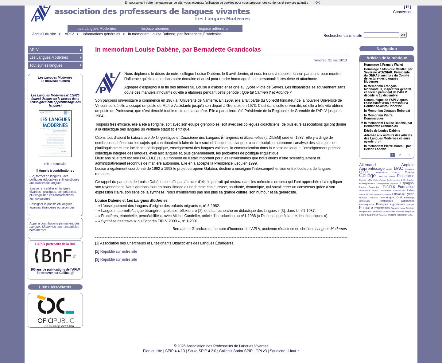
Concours (382, 176)
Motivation (374, 198)
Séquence (409, 211)
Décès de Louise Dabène (382, 130)
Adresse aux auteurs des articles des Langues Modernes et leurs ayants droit (388, 138)
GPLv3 (261, 351)
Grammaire (364, 190)
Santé (402, 208)
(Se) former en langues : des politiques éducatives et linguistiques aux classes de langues (54, 179)
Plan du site (152, 351)
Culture (392, 177)
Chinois (396, 172)
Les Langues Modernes (96, 28)
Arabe (389, 169)
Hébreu (375, 191)
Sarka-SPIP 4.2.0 (202, 351)
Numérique (387, 197)
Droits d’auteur (380, 180)
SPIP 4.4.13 (175, 351)
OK (317, 2)
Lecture (369, 194)
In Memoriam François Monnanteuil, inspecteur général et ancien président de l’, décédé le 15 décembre (387, 91)
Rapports (395, 208)
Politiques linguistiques (390, 204)
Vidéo (410, 215)
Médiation (363, 198)
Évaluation (374, 187)
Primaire (366, 207)
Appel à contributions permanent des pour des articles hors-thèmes (54, 227)
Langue (362, 194)
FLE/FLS (389, 187)
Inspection (386, 190)
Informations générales (101, 34)
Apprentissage (372, 168)
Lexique (377, 194)
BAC (398, 168)
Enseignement (367, 183)
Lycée (409, 194)
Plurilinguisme (366, 204)
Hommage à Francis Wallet (383, 64)
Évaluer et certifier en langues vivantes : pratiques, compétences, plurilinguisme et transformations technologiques (53, 193)
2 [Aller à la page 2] (400, 155)
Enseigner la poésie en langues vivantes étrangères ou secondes (52, 205)
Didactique (405, 176)
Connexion (402, 12)
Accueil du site (44, 34)
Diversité (362, 180)
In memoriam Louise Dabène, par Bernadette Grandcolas (175, 34)
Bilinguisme (409, 169)
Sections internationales (384, 211)
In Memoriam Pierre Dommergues (378, 117)
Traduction (402, 215)
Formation (406, 187)
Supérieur (372, 214)
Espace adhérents (213, 28)
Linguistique (386, 194)
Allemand (367, 164)
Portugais (410, 204)
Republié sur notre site (118, 251)
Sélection (400, 212)
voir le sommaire (55, 164)
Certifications (381, 172)
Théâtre (392, 214)
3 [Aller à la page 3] (408, 155)
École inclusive (393, 180)
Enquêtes (410, 180)
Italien (410, 190)
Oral (399, 197)
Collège (367, 175)
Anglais (407, 164)
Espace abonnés (155, 28)
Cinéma (409, 172)
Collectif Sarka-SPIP (236, 351)
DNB (370, 180)
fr (407, 6)
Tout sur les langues (45, 65)
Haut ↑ (294, 351)
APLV (69, 34)
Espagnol (407, 183)
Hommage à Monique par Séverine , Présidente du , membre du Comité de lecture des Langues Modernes (388, 75)
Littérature (398, 194)
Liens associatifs (55, 287)
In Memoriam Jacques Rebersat (387, 110)
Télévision (383, 215)
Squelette (277, 351)
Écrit (403, 180)
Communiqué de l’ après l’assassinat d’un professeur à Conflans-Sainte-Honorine (386, 103)
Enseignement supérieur (387, 184)
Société (362, 215)
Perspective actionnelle (396, 200)
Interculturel (399, 190)
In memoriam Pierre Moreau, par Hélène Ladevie (387, 148)
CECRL (364, 172)
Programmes (382, 207)
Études (362, 187)
